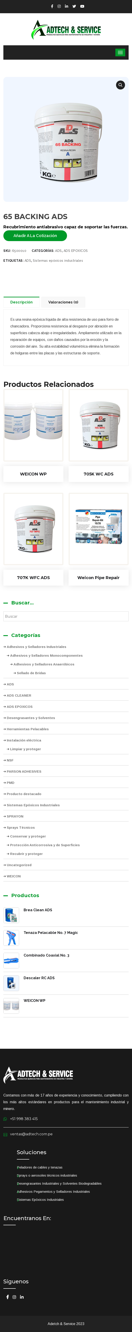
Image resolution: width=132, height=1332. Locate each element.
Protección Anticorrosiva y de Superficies (45, 845)
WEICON (14, 876)
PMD (10, 783)
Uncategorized (19, 865)
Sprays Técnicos (21, 827)
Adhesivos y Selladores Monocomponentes (46, 655)
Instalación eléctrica (24, 740)
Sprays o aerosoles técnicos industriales (47, 1175)
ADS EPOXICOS (20, 707)
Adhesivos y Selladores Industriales (36, 647)
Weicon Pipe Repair (98, 577)
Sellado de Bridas (31, 673)
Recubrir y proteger (26, 854)
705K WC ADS (99, 474)
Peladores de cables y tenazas (40, 1167)
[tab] (22, 301)
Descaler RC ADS (39, 978)
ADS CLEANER (19, 695)
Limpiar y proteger (25, 749)
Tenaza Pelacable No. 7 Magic (51, 933)
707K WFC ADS (33, 577)
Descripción (21, 302)
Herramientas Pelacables (28, 729)
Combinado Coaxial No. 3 (46, 955)
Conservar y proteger (28, 836)
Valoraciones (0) (63, 302)
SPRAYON (15, 816)
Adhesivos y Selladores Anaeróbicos (43, 664)
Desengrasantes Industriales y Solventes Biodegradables (59, 1183)
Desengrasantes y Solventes (31, 718)
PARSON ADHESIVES (24, 771)
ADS (10, 684)
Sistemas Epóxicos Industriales (33, 805)
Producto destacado (24, 794)
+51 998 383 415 (24, 1119)
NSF (10, 760)
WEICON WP (33, 474)
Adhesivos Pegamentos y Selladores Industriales (53, 1191)
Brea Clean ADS (38, 910)
